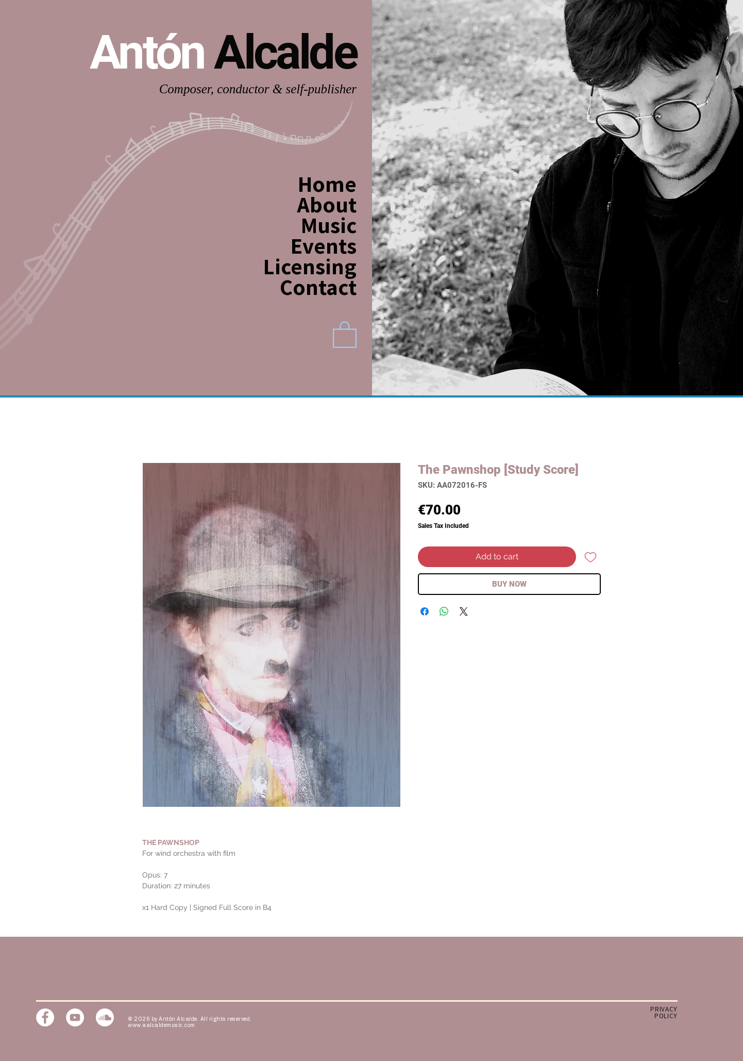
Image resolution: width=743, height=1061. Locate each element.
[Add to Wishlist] (590, 556)
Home (327, 183)
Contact (321, 286)
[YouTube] (75, 1017)
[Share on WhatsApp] (444, 611)
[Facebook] (45, 1017)
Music (329, 224)
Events (324, 245)
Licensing (321, 266)
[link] (345, 334)
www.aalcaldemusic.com (161, 1025)
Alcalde (285, 52)
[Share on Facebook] (424, 611)
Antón (152, 52)
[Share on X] (464, 611)
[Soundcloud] (105, 1017)
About (327, 204)
